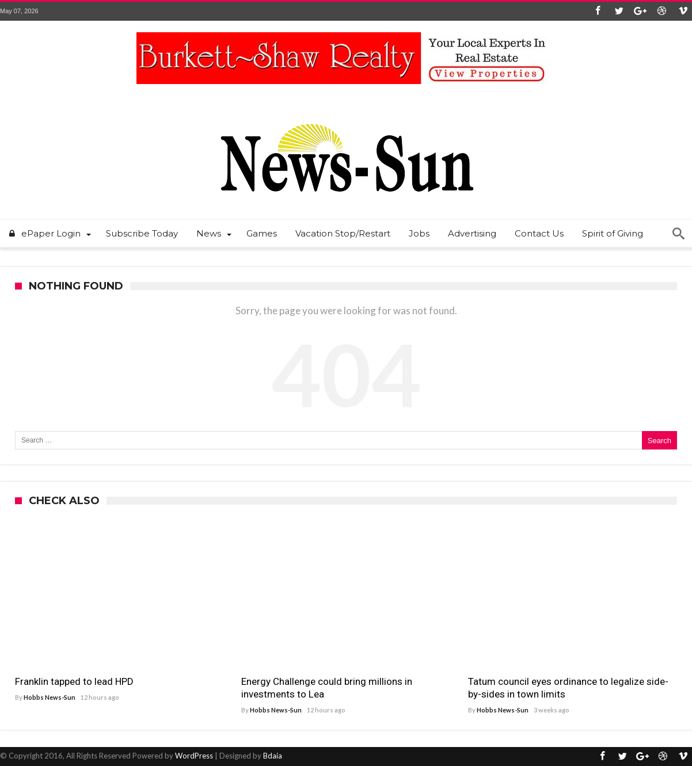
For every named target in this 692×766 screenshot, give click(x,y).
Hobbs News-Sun (49, 697)
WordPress (194, 755)
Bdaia (272, 755)
